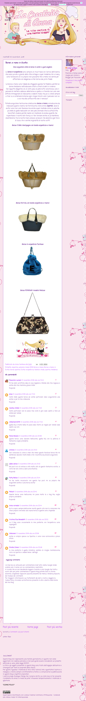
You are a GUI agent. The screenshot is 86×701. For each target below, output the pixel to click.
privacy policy (62, 4)
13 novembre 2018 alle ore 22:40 (25, 492)
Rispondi (12, 388)
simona (11, 450)
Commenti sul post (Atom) (19, 632)
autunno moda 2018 (26, 367)
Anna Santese (20, 364)
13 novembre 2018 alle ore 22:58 (27, 533)
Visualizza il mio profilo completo (74, 81)
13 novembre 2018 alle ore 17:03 (32, 422)
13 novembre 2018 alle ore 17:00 (24, 394)
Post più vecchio (54, 627)
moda (42, 369)
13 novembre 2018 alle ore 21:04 (29, 478)
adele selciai (13, 464)
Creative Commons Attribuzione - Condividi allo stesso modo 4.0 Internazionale (31, 696)
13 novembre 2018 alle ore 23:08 (30, 547)
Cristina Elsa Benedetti (17, 519)
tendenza (54, 369)
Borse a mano (38, 367)
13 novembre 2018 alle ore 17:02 (31, 408)
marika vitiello (14, 408)
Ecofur (23, 369)
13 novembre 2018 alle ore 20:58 (30, 436)
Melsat (11, 492)
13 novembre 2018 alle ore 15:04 (33, 380)
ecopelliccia (30, 369)
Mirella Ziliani (14, 547)
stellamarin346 (14, 422)
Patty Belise (13, 478)
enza (10, 394)
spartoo (48, 369)
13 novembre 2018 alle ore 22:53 (37, 519)
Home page (32, 627)
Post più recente (10, 627)
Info (49, 4)
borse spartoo (15, 369)
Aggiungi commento (13, 560)
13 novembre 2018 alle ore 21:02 (29, 464)
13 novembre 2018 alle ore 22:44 (30, 505)
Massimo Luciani (15, 380)
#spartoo (15, 367)
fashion (37, 369)
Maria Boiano (13, 436)
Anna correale (14, 505)
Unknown (12, 533)
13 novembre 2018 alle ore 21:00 (26, 450)
